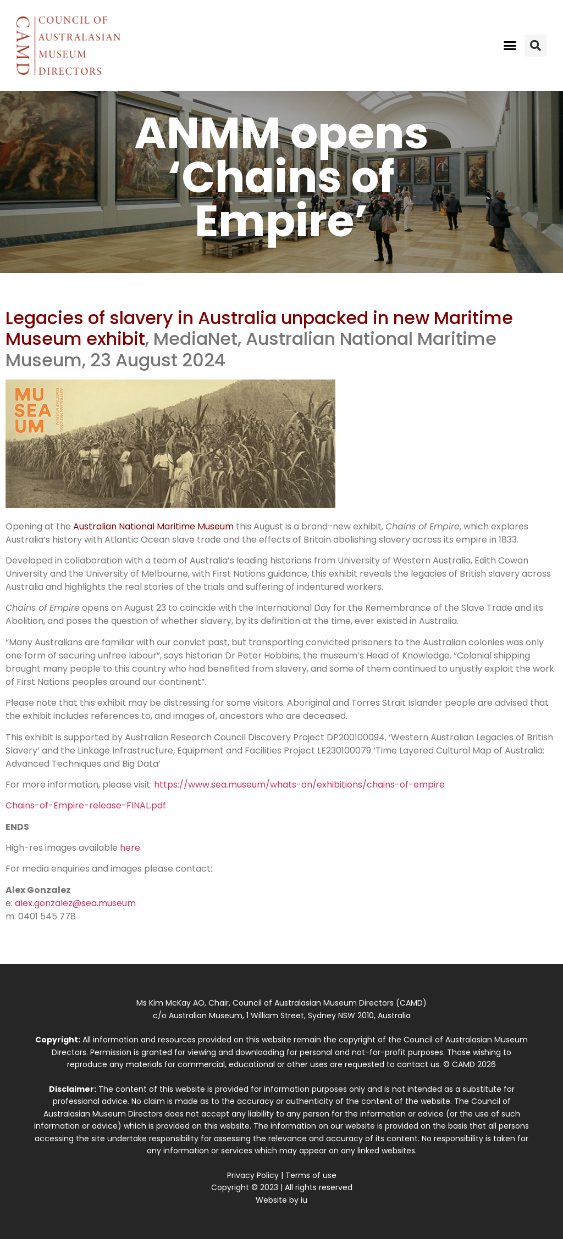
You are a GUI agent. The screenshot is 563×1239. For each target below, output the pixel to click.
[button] (509, 45)
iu (304, 1200)
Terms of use (310, 1175)
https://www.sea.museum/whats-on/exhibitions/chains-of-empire (299, 784)
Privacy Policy (253, 1175)
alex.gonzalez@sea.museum (75, 903)
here (130, 847)
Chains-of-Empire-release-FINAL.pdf (85, 805)
